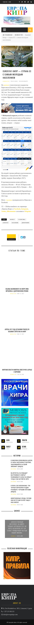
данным (7, 85)
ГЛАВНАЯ (8, 35)
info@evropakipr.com (10, 614)
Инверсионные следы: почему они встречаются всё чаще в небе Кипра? (21, 500)
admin (15, 622)
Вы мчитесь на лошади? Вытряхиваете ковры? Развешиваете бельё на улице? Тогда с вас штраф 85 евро (21, 476)
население (15, 222)
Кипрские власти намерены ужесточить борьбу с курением (17, 371)
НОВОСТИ (19, 35)
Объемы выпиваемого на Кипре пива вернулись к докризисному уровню (17, 290)
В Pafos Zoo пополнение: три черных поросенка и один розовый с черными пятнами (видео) (21, 489)
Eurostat (5, 222)
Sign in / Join (7, 2)
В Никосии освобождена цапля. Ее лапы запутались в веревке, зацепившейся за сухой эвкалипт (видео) (22, 463)
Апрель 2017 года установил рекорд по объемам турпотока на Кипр (17, 330)
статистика (21, 219)
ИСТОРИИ (13, 469)
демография (25, 222)
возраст (12, 219)
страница (9, 200)
